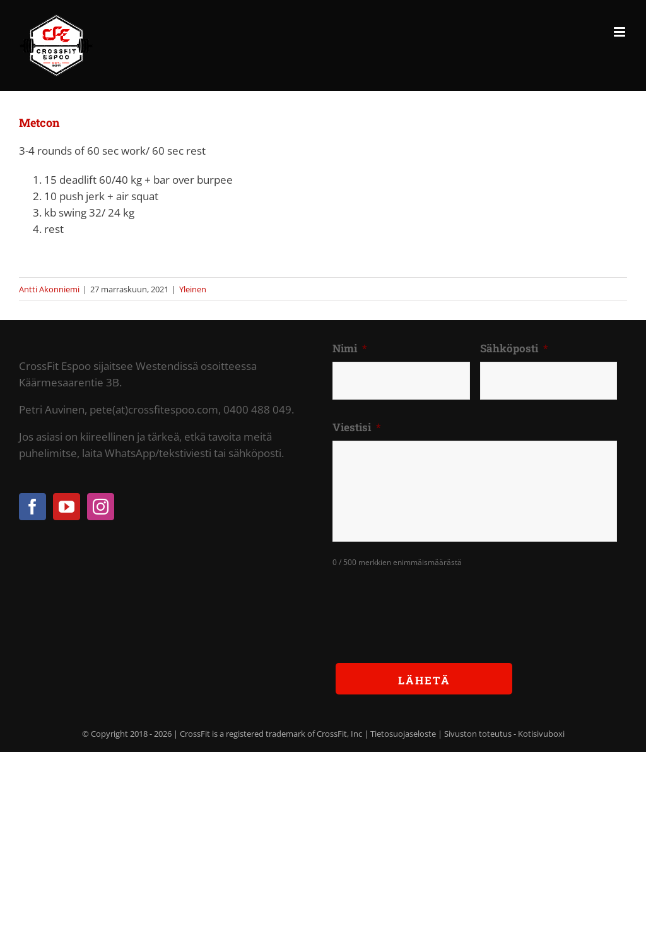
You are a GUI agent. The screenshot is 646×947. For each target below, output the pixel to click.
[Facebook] (32, 506)
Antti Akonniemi (49, 289)
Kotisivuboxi (541, 733)
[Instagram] (100, 506)
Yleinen (192, 289)
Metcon (39, 122)
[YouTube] (66, 506)
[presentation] (428, 605)
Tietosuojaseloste (403, 733)
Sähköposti (514, 348)
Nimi (349, 348)
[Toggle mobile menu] (620, 32)
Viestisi (356, 427)
